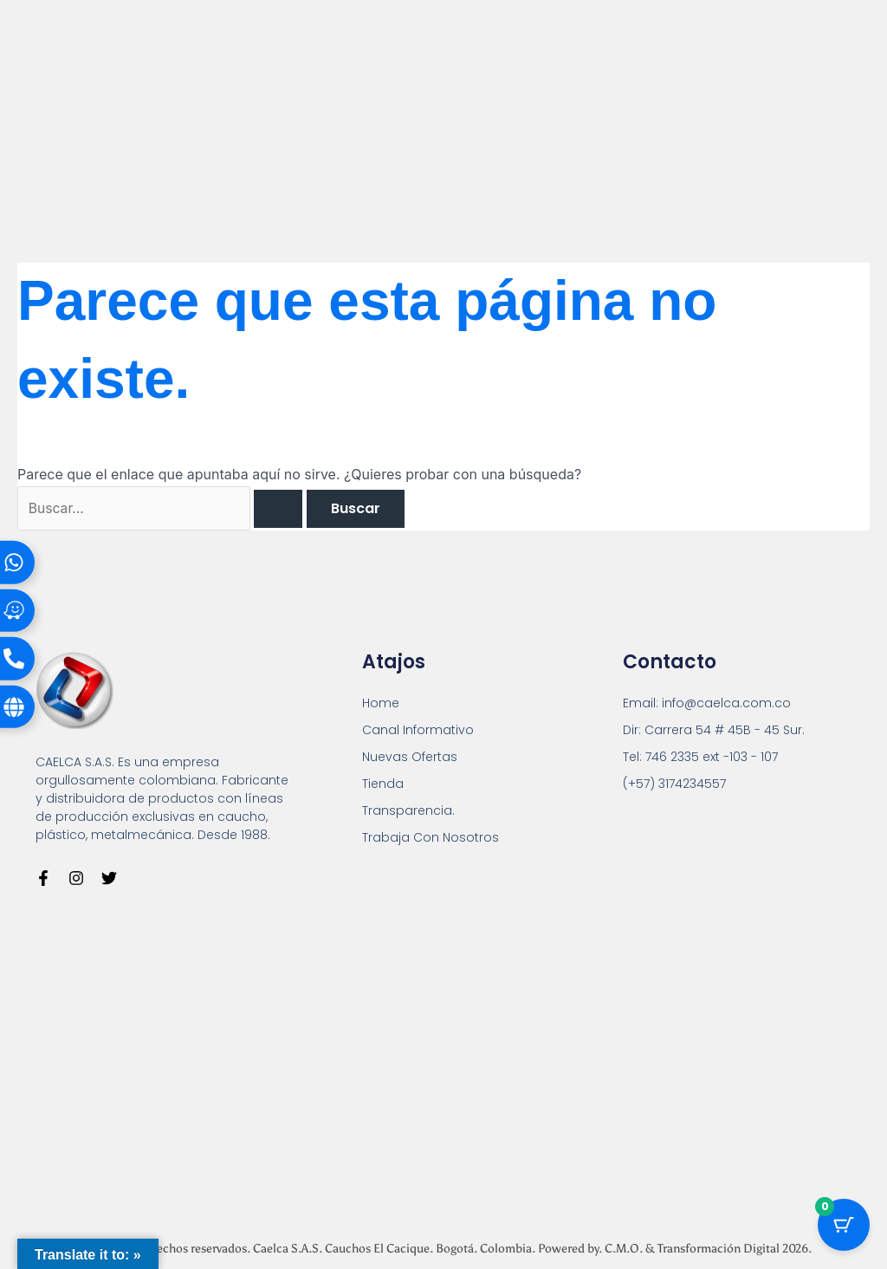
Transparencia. (408, 811)
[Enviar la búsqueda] (283, 509)
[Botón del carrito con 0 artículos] (844, 1226)
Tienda (383, 784)
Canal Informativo (418, 730)
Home (380, 704)
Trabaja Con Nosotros (430, 838)
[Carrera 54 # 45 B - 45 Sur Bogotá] (443, 1058)
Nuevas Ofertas (409, 757)
